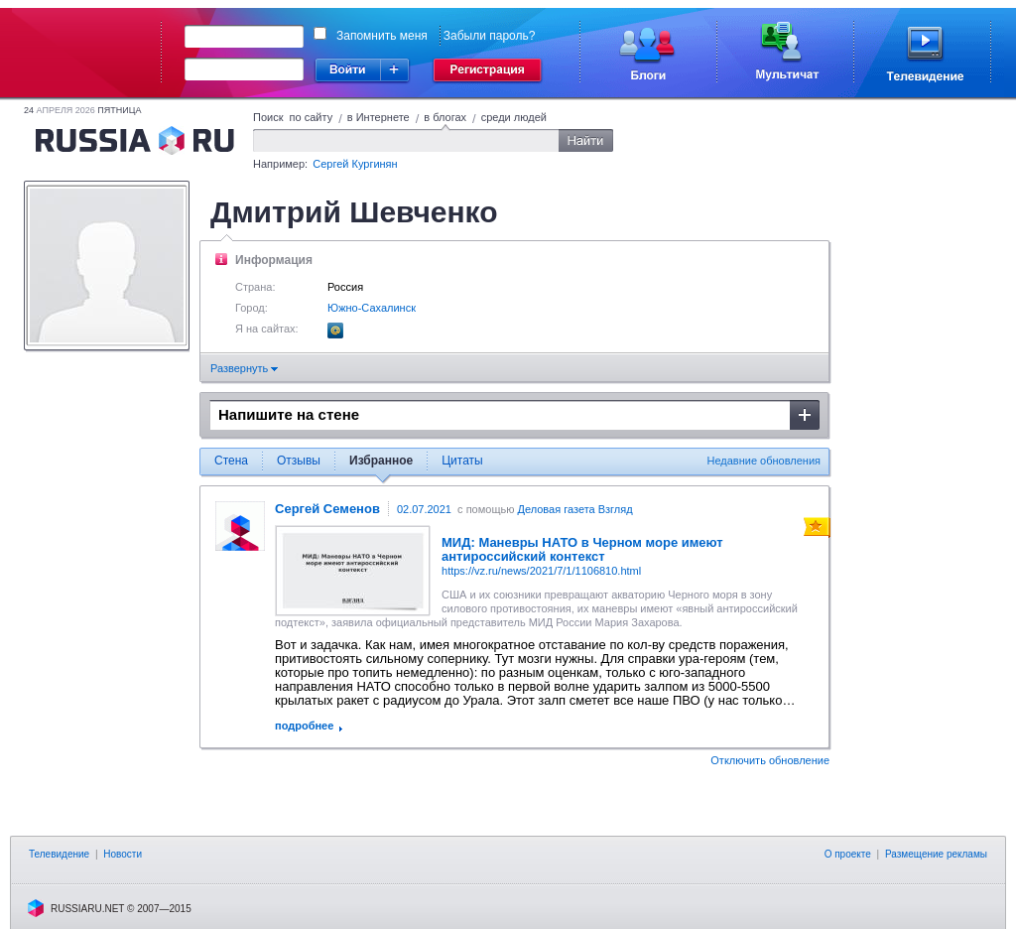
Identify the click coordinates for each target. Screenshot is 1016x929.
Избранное (381, 460)
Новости (122, 854)
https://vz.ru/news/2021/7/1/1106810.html (541, 571)
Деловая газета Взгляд (574, 509)
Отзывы (298, 460)
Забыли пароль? (490, 36)
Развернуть (244, 368)
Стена (231, 460)
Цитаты (462, 460)
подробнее (304, 725)
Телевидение (59, 854)
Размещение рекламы (936, 854)
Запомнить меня (382, 36)
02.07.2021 (424, 509)
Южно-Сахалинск (371, 308)
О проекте (848, 854)
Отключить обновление (769, 760)
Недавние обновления (764, 460)
